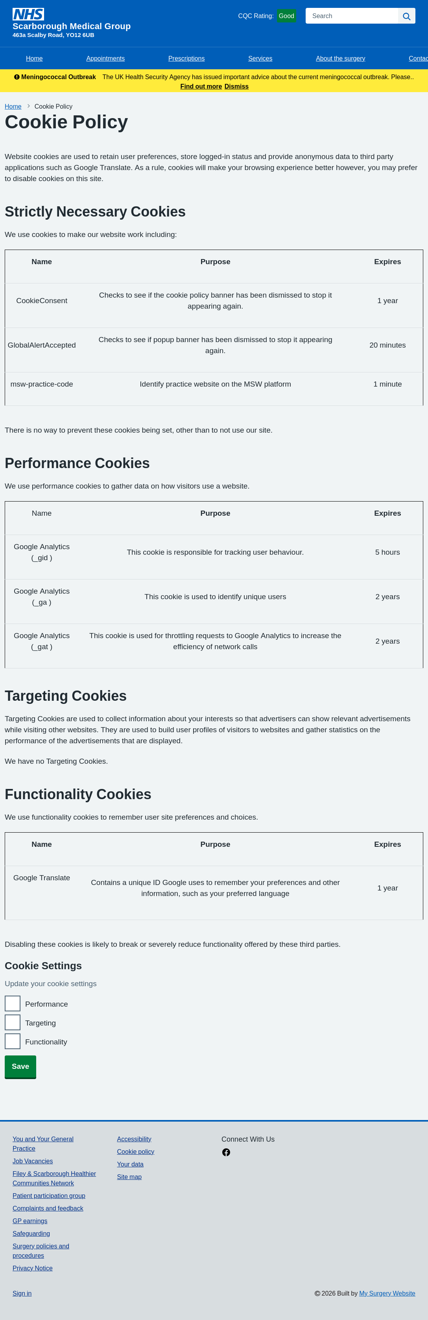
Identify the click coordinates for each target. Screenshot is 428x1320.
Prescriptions (186, 58)
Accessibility (134, 1139)
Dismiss (237, 86)
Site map (129, 1177)
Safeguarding (31, 1233)
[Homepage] (124, 19)
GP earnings (30, 1221)
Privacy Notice (33, 1268)
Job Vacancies (33, 1161)
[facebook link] (226, 1153)
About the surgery (340, 58)
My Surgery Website (387, 1293)
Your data (130, 1164)
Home (34, 58)
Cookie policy (136, 1151)
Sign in (22, 1293)
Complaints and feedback (48, 1208)
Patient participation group (49, 1195)
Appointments (105, 58)
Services (260, 58)
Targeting (40, 1023)
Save (20, 1066)
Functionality (46, 1042)
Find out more (201, 86)
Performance (46, 1004)
